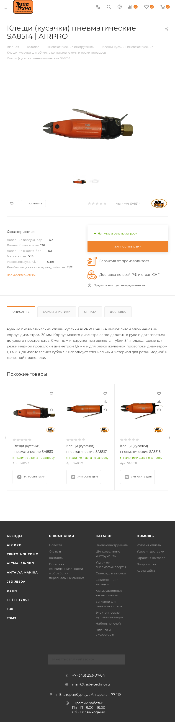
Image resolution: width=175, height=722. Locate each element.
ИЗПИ (12, 590)
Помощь (145, 535)
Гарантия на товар (151, 557)
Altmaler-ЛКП (20, 563)
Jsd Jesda (16, 581)
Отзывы (55, 551)
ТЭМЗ (11, 617)
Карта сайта (146, 570)
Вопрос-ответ (147, 564)
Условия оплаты (149, 544)
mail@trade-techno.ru (91, 684)
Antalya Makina (22, 572)
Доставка (118, 311)
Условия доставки (150, 551)
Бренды (14, 535)
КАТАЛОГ (104, 535)
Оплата (90, 311)
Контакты (56, 557)
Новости (55, 544)
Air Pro (14, 544)
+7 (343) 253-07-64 (88, 675)
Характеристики (56, 311)
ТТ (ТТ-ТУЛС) (18, 599)
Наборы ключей (108, 623)
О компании (61, 535)
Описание (21, 311)
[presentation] (5, 437)
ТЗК (10, 608)
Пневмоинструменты (112, 544)
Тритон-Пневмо (22, 553)
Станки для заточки (111, 573)
